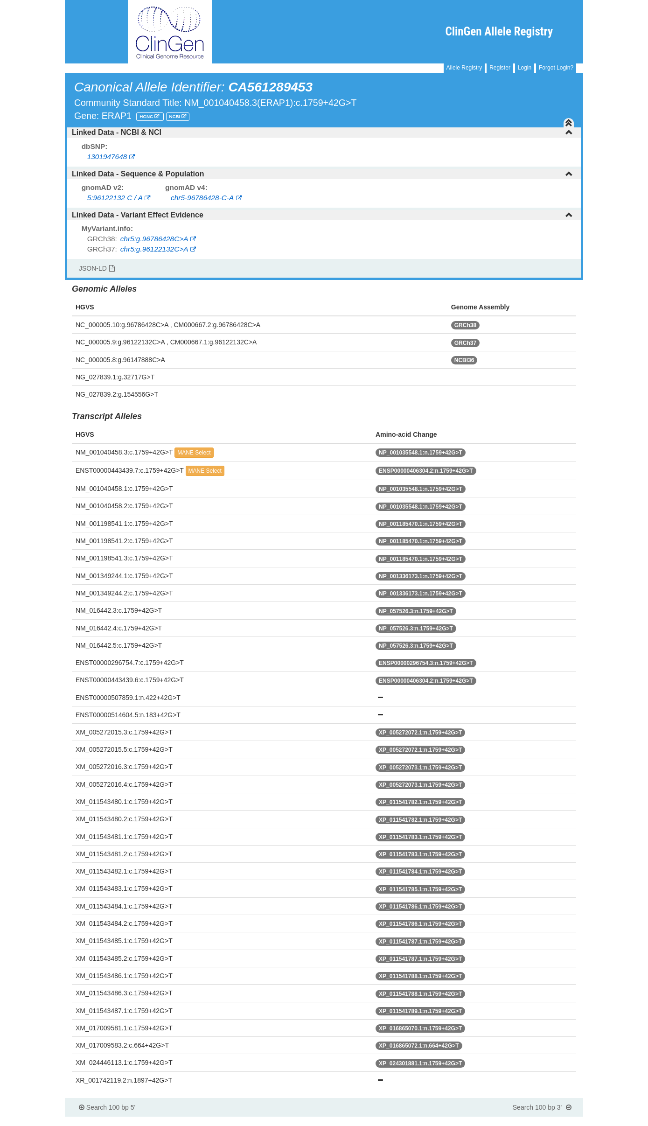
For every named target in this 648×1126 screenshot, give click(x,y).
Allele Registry (464, 67)
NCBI (175, 116)
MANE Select (193, 452)
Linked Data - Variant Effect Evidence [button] (322, 215)
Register (499, 67)
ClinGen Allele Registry (499, 31)
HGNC (146, 116)
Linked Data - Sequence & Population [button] (322, 174)
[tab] (324, 132)
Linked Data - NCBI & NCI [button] (322, 132)
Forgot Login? (556, 67)
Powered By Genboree (538, 1121)
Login (524, 67)
